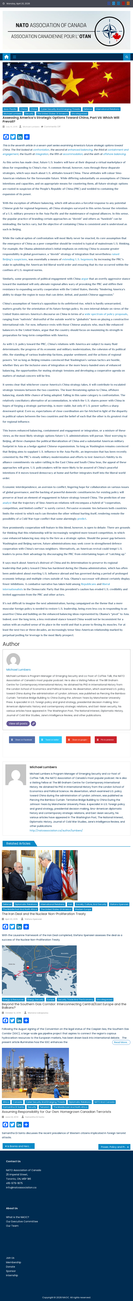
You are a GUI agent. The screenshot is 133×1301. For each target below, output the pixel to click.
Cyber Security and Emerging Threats (60, 109)
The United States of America (52, 113)
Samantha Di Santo (13, 1107)
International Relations (107, 109)
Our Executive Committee (22, 1221)
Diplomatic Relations (26, 904)
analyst (7, 502)
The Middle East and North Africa (20, 909)
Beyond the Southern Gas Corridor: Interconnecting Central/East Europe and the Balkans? (64, 1006)
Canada (17, 1102)
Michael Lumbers (12, 113)
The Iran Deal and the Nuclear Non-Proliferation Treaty (44, 914)
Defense (88, 109)
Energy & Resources (13, 999)
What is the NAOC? (17, 1217)
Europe (50, 999)
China (23, 109)
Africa (6, 1102)
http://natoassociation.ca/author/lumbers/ (56, 830)
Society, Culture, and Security (91, 904)
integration (41, 154)
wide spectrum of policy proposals (106, 314)
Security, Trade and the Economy (75, 999)
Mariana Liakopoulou (38, 1012)
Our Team (12, 1226)
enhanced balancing (80, 149)
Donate (10, 1266)
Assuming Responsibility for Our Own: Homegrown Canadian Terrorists (56, 1112)
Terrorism (45, 1107)
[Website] (33, 723)
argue (84, 278)
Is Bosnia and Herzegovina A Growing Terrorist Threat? (20, 1146)
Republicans (88, 584)
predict (81, 518)
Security (29, 113)
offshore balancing (114, 154)
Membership (13, 1262)
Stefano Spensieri (119, 904)
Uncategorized (79, 113)
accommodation (73, 154)
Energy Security (35, 999)
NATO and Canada (104, 1102)
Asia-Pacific (10, 109)
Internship (12, 1275)
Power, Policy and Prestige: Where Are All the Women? (115, 1147)
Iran (70, 904)
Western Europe (83, 909)
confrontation (41, 149)
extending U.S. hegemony (78, 259)
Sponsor (11, 1271)
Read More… (121, 1042)
